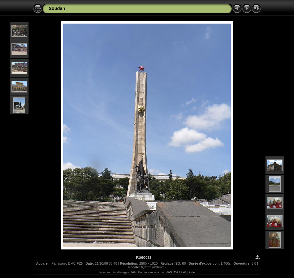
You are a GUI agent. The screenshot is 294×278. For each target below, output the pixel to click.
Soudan (57, 8)
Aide (192, 272)
